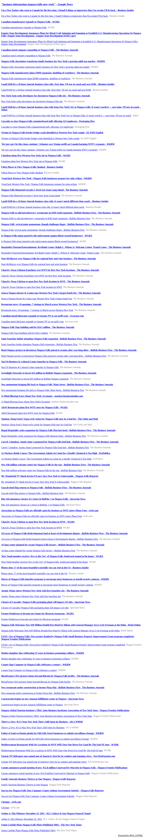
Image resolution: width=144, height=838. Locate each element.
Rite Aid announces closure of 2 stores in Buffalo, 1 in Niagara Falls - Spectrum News (43, 499)
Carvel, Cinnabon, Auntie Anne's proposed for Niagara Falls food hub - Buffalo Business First (45, 447)
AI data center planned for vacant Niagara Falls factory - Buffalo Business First (38, 550)
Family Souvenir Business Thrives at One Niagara (24, 784)
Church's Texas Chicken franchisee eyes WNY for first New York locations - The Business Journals (50, 270)
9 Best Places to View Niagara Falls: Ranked (22, 172)
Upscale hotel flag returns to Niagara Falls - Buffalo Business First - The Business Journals (46, 487)
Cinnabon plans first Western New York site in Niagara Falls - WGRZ (36, 155)
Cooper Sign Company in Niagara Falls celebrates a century (29, 670)
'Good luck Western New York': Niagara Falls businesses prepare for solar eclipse (39, 184)
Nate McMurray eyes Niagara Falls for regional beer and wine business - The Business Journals (48, 258)
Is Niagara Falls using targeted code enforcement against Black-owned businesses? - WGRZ (46, 235)
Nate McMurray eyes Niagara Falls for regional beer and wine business (34, 264)
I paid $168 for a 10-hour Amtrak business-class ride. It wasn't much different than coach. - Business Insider (55, 201)
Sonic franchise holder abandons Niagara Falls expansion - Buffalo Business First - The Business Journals (53, 339)
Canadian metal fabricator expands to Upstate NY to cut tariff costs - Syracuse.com (42, 316)
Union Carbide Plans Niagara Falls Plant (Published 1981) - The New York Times (41, 825)
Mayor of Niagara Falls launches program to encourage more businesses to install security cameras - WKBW (55, 579)
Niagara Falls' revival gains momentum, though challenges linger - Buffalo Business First (43, 230)
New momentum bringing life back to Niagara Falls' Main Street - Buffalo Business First (42, 390)
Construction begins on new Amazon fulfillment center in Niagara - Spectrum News (42, 699)
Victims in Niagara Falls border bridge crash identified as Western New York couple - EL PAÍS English (52, 132)
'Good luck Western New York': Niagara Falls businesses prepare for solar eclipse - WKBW (46, 178)
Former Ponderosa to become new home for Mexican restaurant (31, 619)
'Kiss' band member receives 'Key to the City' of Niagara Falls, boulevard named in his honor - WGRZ (52, 556)
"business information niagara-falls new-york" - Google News (37, 4)
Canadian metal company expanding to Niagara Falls (25, 55)
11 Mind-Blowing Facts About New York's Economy (25, 401)
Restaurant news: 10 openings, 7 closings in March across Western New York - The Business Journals (51, 304)
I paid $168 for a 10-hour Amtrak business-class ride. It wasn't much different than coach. (43, 207)
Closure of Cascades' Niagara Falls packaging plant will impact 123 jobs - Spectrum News (45, 602)
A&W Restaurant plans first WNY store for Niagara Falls (28, 413)
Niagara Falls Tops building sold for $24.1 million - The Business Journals (37, 327)
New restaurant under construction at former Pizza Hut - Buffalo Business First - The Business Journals (52, 687)
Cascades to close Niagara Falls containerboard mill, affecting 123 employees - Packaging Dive (48, 121)
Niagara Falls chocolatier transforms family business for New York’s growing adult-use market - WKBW (53, 61)
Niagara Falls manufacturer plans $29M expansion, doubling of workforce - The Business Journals (50, 73)
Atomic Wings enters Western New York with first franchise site (31, 596)
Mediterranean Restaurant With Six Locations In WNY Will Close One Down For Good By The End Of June (52, 750)
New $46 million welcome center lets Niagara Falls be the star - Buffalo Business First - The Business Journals (55, 464)
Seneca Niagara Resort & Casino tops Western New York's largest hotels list (36, 298)
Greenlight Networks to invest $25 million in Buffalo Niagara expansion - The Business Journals (48, 373)
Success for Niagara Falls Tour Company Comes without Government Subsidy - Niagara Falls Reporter (52, 790)
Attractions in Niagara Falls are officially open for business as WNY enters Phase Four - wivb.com (49, 510)
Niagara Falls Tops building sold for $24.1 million (24, 333)
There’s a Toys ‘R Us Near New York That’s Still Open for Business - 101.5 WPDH (42, 721)
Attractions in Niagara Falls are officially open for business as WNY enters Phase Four (41, 516)
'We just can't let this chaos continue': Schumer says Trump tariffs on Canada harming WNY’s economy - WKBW (58, 144)
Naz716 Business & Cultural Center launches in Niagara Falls (30, 367)
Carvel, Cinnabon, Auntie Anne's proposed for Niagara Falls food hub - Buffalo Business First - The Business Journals (60, 442)
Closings (5, 807)
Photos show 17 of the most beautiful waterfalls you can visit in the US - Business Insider (45, 567)
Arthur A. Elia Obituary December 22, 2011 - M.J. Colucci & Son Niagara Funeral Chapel (46, 813)
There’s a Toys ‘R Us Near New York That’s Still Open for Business (33, 727)
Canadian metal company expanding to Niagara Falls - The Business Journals (39, 50)
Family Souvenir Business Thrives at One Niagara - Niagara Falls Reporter (38, 779)
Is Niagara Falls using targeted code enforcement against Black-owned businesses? (39, 241)
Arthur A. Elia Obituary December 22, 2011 (21, 819)
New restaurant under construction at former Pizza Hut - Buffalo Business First (38, 693)
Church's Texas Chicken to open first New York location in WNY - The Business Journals (45, 281)
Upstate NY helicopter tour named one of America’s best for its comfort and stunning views (44, 762)
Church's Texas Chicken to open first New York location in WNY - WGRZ (38, 522)
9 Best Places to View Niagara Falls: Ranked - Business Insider (32, 167)
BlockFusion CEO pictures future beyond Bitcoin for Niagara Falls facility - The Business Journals (50, 676)
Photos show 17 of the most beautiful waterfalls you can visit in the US (34, 573)
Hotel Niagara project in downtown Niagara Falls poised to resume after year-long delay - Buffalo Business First (53, 356)
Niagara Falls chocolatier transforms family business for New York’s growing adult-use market (45, 67)
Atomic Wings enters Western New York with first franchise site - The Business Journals (45, 590)
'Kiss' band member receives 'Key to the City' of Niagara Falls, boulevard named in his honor (44, 562)
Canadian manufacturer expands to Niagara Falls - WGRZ (30, 22)
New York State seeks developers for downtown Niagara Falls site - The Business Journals (45, 95)
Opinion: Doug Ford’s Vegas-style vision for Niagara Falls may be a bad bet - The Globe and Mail (49, 419)
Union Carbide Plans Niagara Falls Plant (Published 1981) (28, 830)
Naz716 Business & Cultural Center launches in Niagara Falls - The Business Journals (44, 361)
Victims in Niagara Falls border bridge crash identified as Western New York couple (40, 138)
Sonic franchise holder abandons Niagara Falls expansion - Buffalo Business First (39, 344)
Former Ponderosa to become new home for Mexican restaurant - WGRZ (37, 613)
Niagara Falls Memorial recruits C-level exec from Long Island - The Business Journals (44, 190)
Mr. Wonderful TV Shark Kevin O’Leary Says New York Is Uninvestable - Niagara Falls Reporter (49, 476)
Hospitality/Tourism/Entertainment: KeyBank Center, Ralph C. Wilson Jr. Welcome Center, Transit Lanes (50, 253)
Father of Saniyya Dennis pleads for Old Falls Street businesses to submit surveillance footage (45, 739)
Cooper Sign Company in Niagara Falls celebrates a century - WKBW (36, 664)
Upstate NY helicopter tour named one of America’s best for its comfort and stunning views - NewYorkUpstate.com (58, 756)
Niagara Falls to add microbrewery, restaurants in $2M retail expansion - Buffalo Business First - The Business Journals (60, 213)
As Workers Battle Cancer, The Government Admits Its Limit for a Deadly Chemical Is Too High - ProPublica (55, 453)
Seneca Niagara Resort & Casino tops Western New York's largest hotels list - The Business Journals (51, 293)
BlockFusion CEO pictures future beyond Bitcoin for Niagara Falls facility (36, 682)
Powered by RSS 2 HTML (130, 835)
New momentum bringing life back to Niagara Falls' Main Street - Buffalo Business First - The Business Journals (57, 384)
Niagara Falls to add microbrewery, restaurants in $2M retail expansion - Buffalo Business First (45, 218)
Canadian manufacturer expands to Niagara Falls (24, 27)
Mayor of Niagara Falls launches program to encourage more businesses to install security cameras (47, 585)
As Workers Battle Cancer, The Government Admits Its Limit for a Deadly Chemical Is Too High (46, 459)
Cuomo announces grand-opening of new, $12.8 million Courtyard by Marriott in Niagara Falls (45, 773)
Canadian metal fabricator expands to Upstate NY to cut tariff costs (32, 321)
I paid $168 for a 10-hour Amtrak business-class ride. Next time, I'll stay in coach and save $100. (46, 90)
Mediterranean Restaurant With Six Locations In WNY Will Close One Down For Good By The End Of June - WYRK (60, 744)
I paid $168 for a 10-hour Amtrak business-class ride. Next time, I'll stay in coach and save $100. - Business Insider (57, 84)
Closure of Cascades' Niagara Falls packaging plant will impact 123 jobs (35, 607)
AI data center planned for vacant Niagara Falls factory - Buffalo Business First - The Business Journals (52, 545)
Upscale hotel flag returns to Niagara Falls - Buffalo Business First (32, 493)
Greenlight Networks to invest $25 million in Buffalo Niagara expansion (35, 379)
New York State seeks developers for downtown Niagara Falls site (32, 101)
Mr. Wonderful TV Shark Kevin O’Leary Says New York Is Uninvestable (35, 482)
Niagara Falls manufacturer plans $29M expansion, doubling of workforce (35, 78)
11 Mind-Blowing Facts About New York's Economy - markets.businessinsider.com (42, 396)
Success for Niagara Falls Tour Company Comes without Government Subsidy (37, 796)
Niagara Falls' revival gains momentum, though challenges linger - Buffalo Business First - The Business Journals (57, 224)
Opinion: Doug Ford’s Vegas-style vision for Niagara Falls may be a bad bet (36, 424)
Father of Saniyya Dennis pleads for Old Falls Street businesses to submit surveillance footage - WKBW (52, 733)
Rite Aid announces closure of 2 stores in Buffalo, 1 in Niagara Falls (33, 505)
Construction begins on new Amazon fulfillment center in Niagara (32, 704)
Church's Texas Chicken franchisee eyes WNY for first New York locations (36, 276)
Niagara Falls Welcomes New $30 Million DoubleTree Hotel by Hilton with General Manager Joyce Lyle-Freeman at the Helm (60, 630)
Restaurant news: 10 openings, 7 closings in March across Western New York (37, 310)
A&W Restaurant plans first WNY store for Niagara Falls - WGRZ (34, 407)
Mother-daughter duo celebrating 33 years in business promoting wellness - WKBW (42, 653)
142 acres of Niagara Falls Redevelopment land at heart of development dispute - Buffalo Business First (49, 539)
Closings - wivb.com (11, 802)
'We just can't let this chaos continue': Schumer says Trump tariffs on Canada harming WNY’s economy (49, 150)
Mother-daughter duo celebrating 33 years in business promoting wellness (35, 659)
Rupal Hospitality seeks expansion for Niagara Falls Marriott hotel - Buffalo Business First (43, 436)
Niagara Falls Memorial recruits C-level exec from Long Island (30, 195)
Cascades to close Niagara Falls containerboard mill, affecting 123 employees (37, 127)
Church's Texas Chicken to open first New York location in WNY (31, 287)
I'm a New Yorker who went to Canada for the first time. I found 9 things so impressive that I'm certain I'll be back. (54, 16)
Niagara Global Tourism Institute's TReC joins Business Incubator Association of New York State (46, 716)
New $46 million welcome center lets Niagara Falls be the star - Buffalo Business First (41, 470)
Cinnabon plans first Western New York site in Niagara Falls (29, 161)
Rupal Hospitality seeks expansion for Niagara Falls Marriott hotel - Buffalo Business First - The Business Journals (58, 430)
